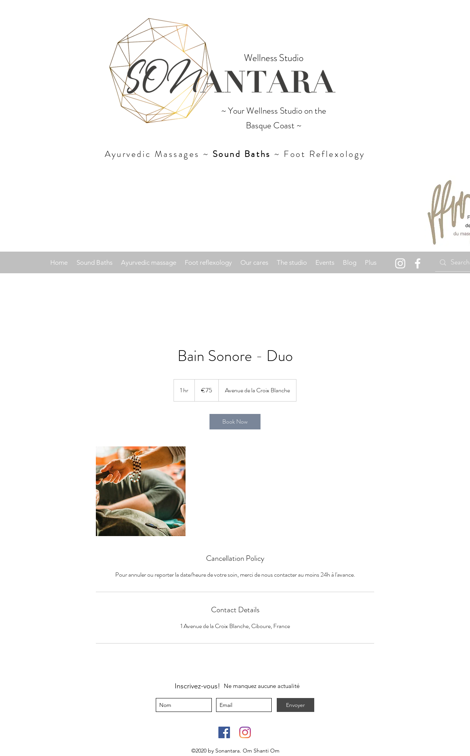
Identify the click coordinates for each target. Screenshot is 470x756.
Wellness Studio (273, 58)
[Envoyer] (295, 705)
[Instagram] (400, 263)
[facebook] (417, 263)
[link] (235, 421)
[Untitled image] (141, 491)
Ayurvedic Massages (152, 154)
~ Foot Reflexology (318, 154)
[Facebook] (224, 732)
